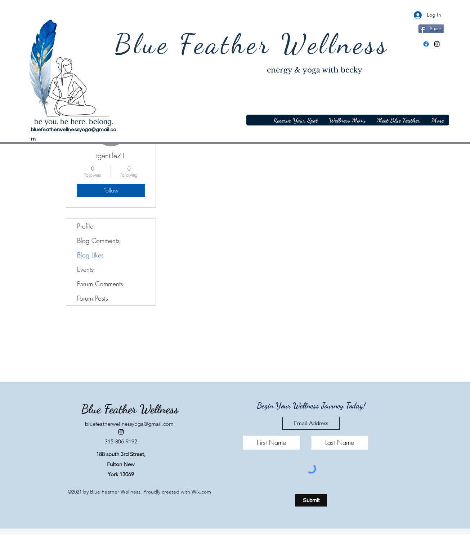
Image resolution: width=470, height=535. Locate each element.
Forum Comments (100, 283)
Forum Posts (92, 298)
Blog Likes (90, 255)
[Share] (431, 29)
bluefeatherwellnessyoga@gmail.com (129, 423)
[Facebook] (426, 44)
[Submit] (311, 500)
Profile (85, 226)
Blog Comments (98, 240)
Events (85, 269)
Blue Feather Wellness (252, 43)
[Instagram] (436, 44)
